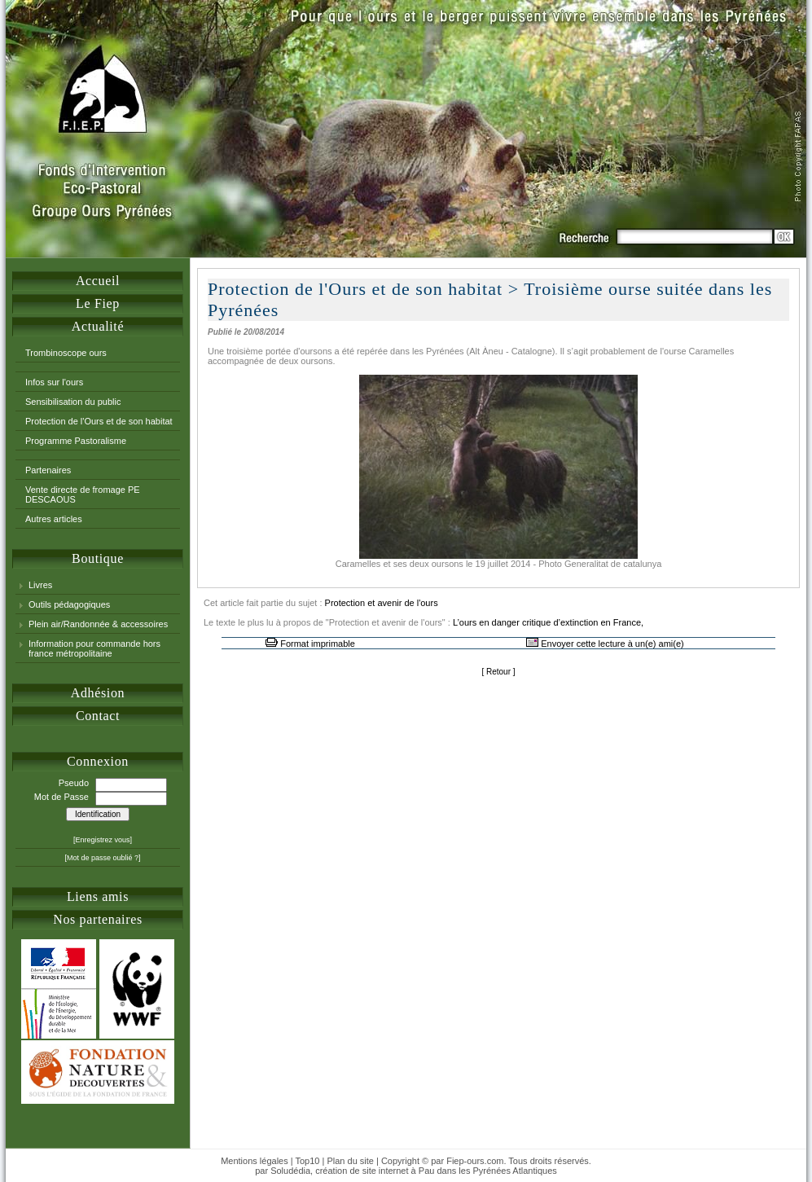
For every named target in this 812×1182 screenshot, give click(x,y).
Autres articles (53, 519)
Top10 (307, 1161)
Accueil (98, 281)
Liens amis (98, 896)
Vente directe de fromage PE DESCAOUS (82, 494)
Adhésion (98, 693)
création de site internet (361, 1170)
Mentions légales (254, 1161)
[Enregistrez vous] (102, 840)
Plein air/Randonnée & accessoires (98, 624)
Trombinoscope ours (66, 353)
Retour (498, 671)
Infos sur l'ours (54, 382)
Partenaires (48, 470)
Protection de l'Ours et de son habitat (99, 421)
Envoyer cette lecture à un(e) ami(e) (612, 643)
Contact (98, 716)
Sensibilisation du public (73, 401)
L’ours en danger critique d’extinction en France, (548, 622)
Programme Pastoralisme (75, 441)
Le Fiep (98, 303)
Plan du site (350, 1161)
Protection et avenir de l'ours (381, 603)
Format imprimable (317, 643)
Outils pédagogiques (69, 604)
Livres (40, 585)
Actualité (98, 326)
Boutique (98, 558)
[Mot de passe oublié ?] (102, 858)
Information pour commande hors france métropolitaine (94, 648)
